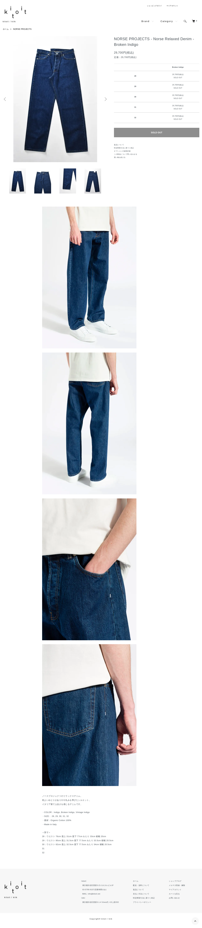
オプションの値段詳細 (122, 151)
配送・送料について (141, 885)
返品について (119, 145)
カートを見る (174, 894)
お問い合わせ (174, 898)
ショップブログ (175, 881)
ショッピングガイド (154, 6)
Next (105, 99)
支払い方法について (141, 894)
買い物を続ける (120, 157)
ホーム (6, 29)
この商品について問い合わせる (125, 154)
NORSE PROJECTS (22, 29)
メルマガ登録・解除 (177, 885)
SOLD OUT (156, 132)
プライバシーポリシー (142, 902)
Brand (145, 21)
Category (166, 21)
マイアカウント (172, 6)
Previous (5, 99)
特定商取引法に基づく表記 (124, 148)
